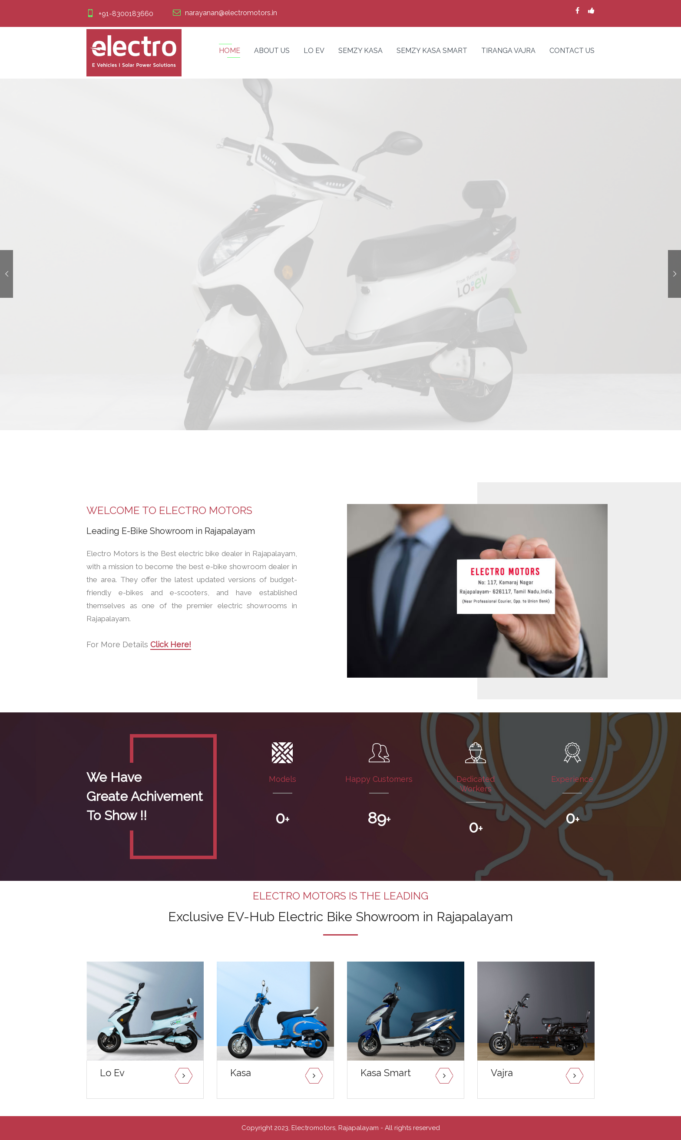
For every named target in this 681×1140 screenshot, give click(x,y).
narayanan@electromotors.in (225, 13)
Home (229, 50)
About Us (272, 50)
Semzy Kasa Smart (432, 50)
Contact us (572, 50)
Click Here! (170, 644)
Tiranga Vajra (508, 50)
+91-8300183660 (119, 14)
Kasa (240, 1072)
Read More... (117, 1087)
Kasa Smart (385, 1072)
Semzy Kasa (360, 50)
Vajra (502, 1072)
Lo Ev (314, 50)
